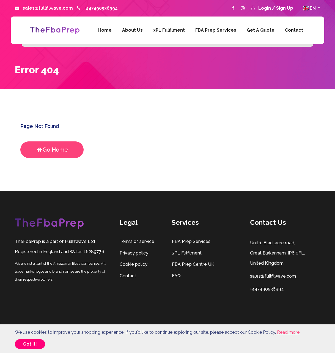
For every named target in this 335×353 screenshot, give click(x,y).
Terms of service (136, 241)
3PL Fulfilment (169, 30)
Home (105, 30)
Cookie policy (133, 264)
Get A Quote (260, 30)
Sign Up (284, 8)
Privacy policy (133, 253)
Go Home (52, 149)
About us (132, 30)
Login (265, 8)
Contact (294, 30)
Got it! (30, 344)
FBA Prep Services (215, 30)
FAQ (176, 275)
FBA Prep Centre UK (193, 264)
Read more (288, 332)
